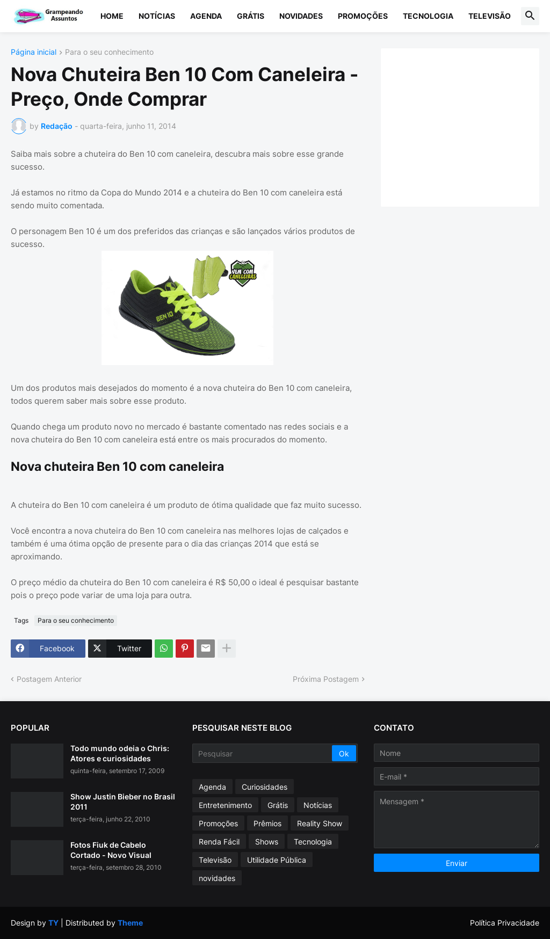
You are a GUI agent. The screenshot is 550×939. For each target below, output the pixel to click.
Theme (130, 922)
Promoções (363, 15)
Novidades (301, 15)
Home (112, 15)
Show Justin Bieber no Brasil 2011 (122, 801)
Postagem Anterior (49, 678)
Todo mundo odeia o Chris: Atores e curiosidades (119, 753)
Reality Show (319, 823)
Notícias (157, 15)
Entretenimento (225, 805)
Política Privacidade (504, 922)
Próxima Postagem (326, 678)
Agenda (206, 15)
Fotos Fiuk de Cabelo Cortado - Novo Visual (110, 849)
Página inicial (33, 52)
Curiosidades (264, 786)
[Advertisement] (471, 126)
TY (53, 922)
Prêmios (267, 823)
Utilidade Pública (276, 859)
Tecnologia (428, 15)
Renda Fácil (219, 841)
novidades (217, 878)
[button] (530, 16)
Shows (266, 841)
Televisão (489, 15)
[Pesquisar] (263, 753)
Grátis (250, 15)
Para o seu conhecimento (109, 52)
